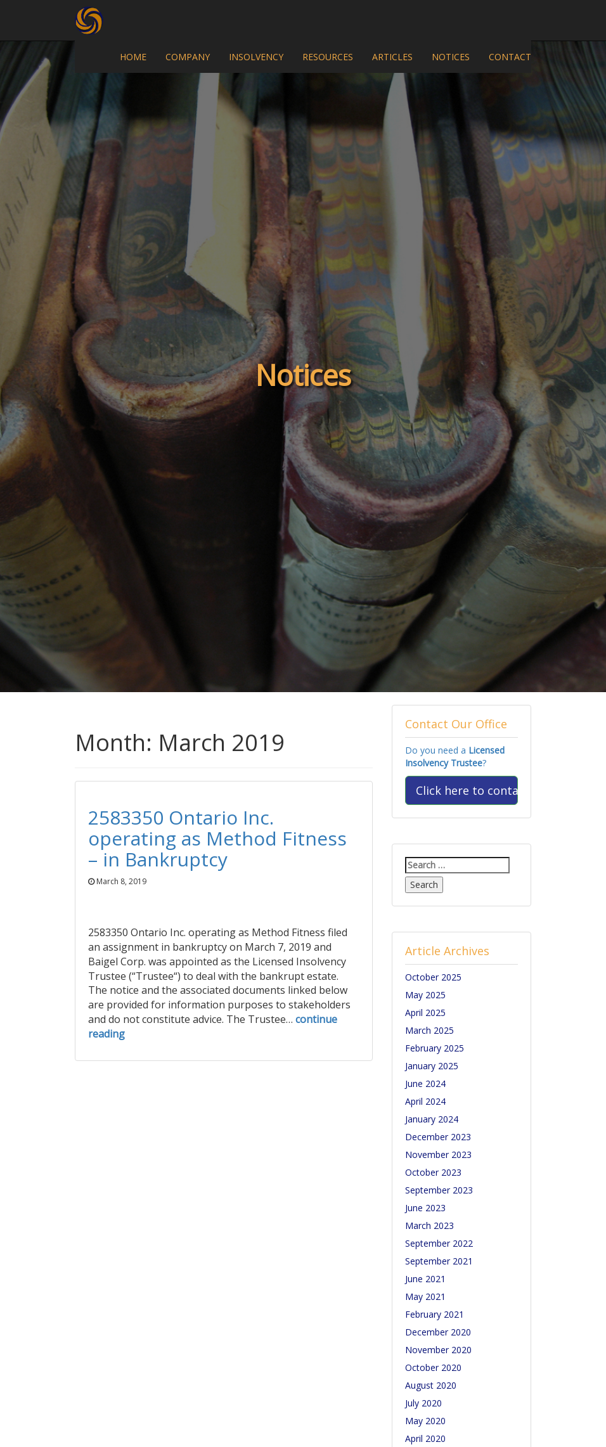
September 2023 (439, 1190)
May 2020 (425, 1421)
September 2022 (439, 1243)
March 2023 (429, 1225)
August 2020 (430, 1385)
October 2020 (433, 1367)
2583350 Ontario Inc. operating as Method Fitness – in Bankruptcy (217, 838)
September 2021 (439, 1261)
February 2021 (434, 1314)
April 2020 (425, 1438)
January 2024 (431, 1119)
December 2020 (438, 1332)
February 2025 (434, 1048)
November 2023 (438, 1154)
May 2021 (425, 1296)
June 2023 (425, 1208)
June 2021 (425, 1279)
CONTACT (510, 57)
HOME (133, 57)
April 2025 (425, 1012)
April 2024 (425, 1101)
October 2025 (433, 977)
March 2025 (429, 1030)
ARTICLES (392, 57)
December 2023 (438, 1137)
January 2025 (431, 1066)
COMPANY (187, 57)
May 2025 (425, 995)
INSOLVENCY (256, 57)
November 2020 (438, 1350)
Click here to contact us (467, 790)
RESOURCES (327, 57)
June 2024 (425, 1083)
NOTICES (451, 57)
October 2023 (433, 1172)
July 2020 (423, 1403)
